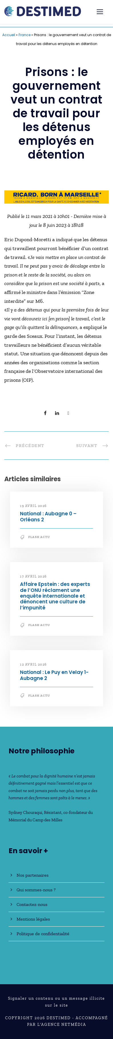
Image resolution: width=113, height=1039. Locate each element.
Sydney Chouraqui (25, 812)
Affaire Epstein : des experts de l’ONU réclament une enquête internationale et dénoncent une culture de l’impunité (55, 596)
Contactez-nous (32, 904)
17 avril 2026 (33, 576)
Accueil (8, 34)
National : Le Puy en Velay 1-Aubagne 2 (54, 675)
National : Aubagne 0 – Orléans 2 (48, 516)
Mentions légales (33, 919)
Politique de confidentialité (43, 933)
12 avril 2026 (33, 664)
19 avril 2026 (33, 506)
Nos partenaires (33, 875)
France (25, 34)
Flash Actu (39, 537)
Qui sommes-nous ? (36, 889)
